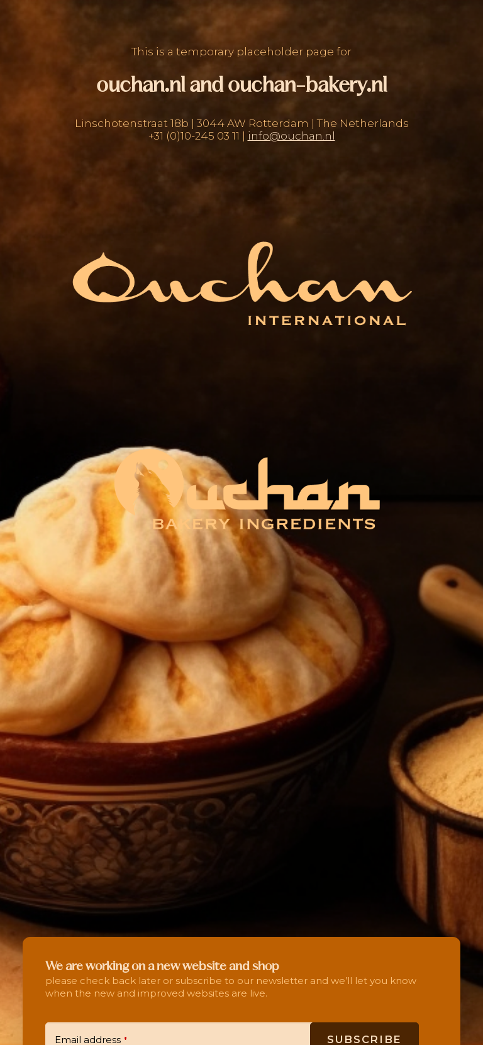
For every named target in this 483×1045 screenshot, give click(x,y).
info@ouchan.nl (291, 136)
